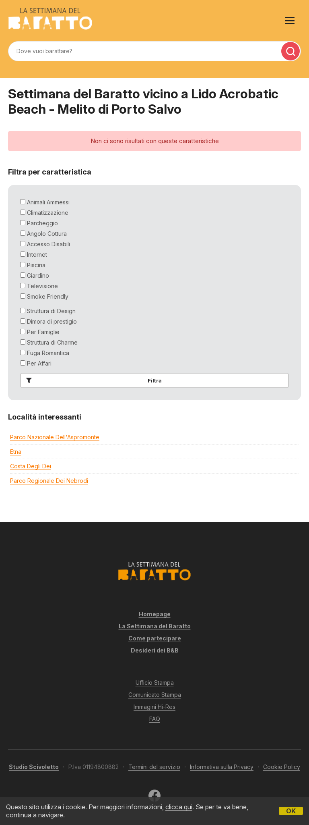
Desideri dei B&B (155, 650)
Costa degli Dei (30, 466)
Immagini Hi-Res (154, 706)
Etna (15, 451)
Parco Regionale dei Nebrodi (49, 480)
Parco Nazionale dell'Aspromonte (54, 437)
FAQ (154, 718)
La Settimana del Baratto (155, 626)
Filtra (92, 380)
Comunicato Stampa (154, 694)
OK (291, 811)
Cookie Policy (281, 766)
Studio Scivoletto (34, 766)
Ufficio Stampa (155, 682)
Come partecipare (154, 638)
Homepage (155, 614)
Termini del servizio (154, 766)
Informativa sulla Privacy (221, 766)
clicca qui (178, 807)
